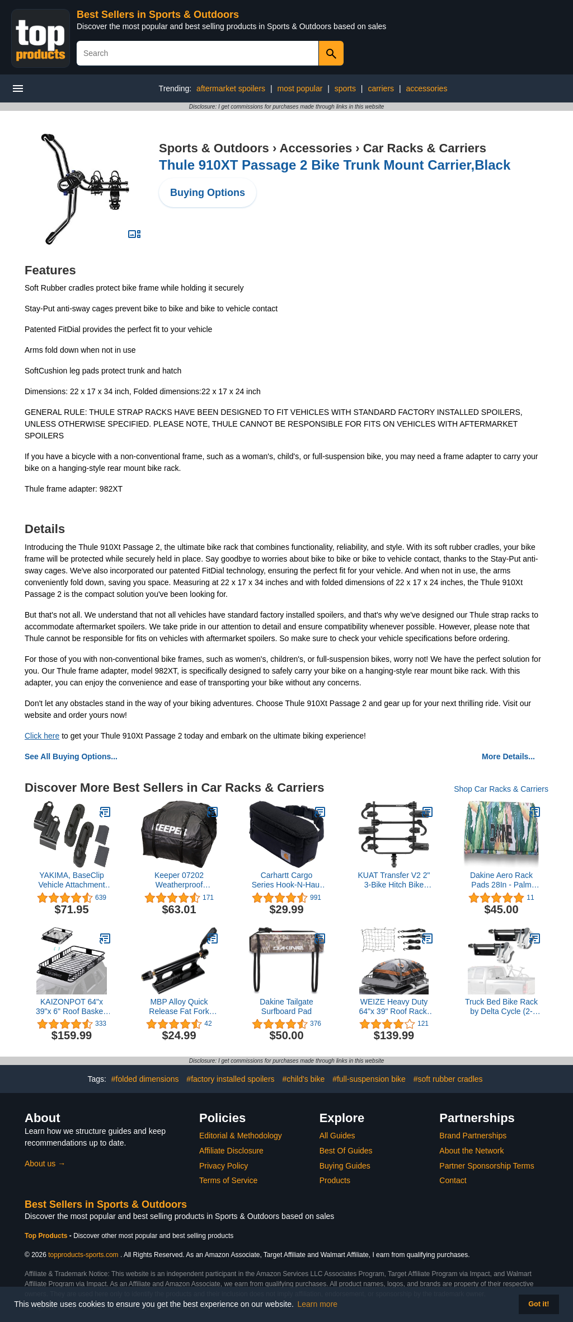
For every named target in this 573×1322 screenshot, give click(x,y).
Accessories (316, 148)
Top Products (47, 1236)
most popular (299, 88)
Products (335, 1180)
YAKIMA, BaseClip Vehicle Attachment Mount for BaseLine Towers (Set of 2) (71, 880)
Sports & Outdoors (214, 148)
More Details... (508, 756)
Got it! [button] (538, 1304)
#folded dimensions (145, 1079)
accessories (426, 88)
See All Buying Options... (71, 756)
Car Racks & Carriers (424, 148)
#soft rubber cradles (448, 1079)
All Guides (337, 1135)
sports (345, 88)
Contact (452, 1180)
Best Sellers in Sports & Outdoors (158, 14)
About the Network (471, 1150)
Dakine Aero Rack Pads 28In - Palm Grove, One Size (501, 880)
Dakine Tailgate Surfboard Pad (286, 1006)
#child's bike (303, 1079)
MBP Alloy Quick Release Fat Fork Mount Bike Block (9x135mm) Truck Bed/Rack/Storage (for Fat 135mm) (179, 1006)
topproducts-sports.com (83, 1255)
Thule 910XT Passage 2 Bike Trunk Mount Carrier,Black (334, 164)
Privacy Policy (223, 1165)
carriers (381, 88)
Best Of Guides (346, 1150)
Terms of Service (228, 1180)
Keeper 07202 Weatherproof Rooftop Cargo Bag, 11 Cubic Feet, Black (179, 880)
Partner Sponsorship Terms (486, 1165)
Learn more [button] (318, 1304)
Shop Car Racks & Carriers (501, 788)
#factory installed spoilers (230, 1079)
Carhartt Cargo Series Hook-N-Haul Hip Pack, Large (286, 880)
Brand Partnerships (472, 1135)
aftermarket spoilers (230, 88)
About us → (45, 1163)
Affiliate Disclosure (231, 1150)
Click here (42, 735)
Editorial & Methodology (240, 1135)
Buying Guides (345, 1165)
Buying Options (207, 192)
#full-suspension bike (369, 1079)
